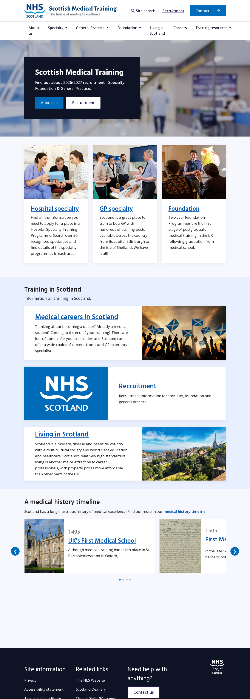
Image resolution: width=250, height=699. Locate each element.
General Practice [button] (90, 27)
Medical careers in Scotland (76, 317)
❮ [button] (15, 551)
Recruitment (173, 10)
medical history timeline (184, 511)
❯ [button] (235, 551)
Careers (180, 27)
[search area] (145, 10)
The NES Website (90, 680)
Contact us (208, 10)
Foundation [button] (127, 27)
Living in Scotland (157, 30)
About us (34, 30)
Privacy (30, 680)
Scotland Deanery (91, 689)
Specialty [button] (56, 27)
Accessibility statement (43, 689)
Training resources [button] (211, 27)
